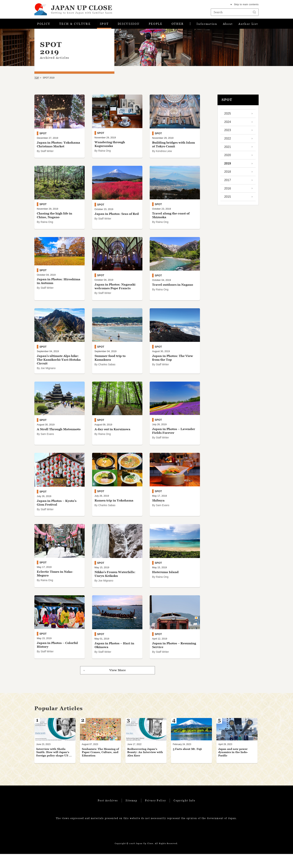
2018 (227, 173)
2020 (227, 156)
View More (117, 675)
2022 (227, 139)
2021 (227, 148)
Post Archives (108, 805)
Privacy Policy (155, 805)
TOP (36, 79)
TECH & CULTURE (74, 24)
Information (207, 24)
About (227, 24)
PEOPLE (156, 24)
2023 (227, 131)
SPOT (104, 24)
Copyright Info (184, 805)
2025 (227, 115)
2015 (227, 198)
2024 (227, 123)
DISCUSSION (128, 24)
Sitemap (131, 805)
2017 (227, 181)
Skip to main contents (246, 4)
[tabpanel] (54, 745)
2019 (227, 164)
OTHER (178, 24)
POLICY (43, 24)
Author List (247, 24)
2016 (227, 189)
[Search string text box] (235, 12)
